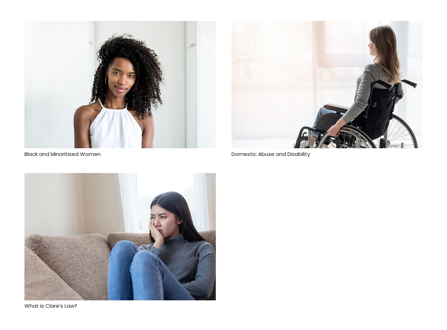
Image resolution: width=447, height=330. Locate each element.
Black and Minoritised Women (62, 154)
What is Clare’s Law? (50, 305)
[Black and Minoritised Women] (120, 25)
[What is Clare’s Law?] (120, 177)
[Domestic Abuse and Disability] (327, 25)
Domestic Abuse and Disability (271, 154)
